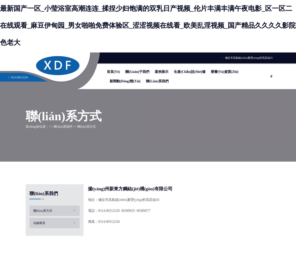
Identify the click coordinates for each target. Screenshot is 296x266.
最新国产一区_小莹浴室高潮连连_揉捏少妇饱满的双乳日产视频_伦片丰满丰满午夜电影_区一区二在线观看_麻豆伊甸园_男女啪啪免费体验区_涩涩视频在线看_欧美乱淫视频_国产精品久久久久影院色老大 (148, 25)
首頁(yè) (113, 72)
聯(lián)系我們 (157, 81)
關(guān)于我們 (137, 72)
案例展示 (161, 72)
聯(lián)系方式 (54, 211)
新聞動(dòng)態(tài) (125, 81)
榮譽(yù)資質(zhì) (224, 72)
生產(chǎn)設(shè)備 (189, 72)
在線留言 (54, 223)
